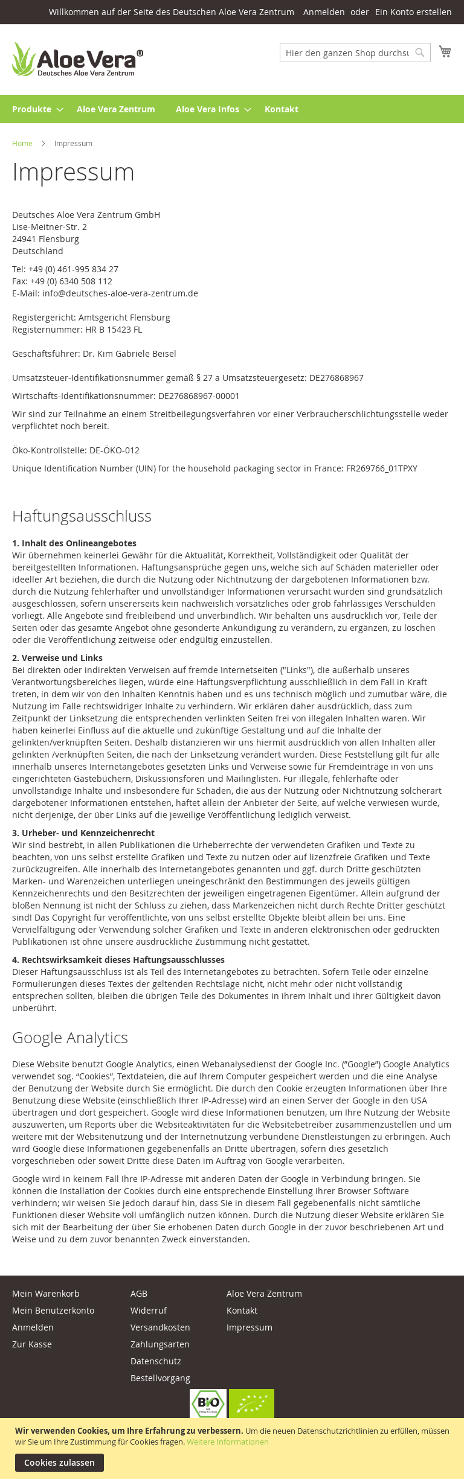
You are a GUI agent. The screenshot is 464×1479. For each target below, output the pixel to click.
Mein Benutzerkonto (53, 1310)
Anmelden (324, 12)
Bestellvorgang (160, 1378)
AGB (138, 1293)
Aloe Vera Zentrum (264, 1293)
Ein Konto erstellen (413, 12)
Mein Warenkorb (46, 1293)
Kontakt (242, 1310)
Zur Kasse (32, 1344)
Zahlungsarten (160, 1344)
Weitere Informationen (228, 1441)
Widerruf (148, 1310)
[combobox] (355, 52)
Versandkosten (160, 1327)
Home (23, 143)
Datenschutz (155, 1361)
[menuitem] (34, 109)
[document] (233, 1448)
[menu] (232, 109)
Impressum (249, 1327)
